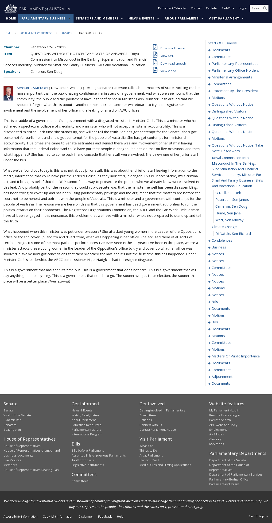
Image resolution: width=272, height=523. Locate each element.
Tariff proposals (83, 460)
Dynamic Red (13, 420)
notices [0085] (218, 261)
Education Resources (86, 425)
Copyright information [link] (58, 517)
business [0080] (219, 247)
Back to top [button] (258, 516)
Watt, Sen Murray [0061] (229, 220)
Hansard (66, 33)
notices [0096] (218, 281)
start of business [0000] (222, 43)
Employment (218, 430)
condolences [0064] (222, 240)
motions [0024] (218, 97)
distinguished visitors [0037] (229, 111)
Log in (243, 9)
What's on (147, 446)
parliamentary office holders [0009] (235, 70)
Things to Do (148, 451)
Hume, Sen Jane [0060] (228, 213)
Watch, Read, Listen (85, 415)
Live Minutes (12, 460)
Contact (196, 9)
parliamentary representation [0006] (236, 63)
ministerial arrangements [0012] (232, 77)
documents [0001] (221, 50)
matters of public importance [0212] (236, 356)
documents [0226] (221, 363)
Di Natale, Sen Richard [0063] (233, 233)
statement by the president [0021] (235, 91)
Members (10, 465)
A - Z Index (216, 434)
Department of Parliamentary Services (236, 475)
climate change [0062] (224, 227)
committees (222, 342)
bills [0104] (215, 301)
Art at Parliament (151, 455)
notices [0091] (218, 274)
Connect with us (151, 425)
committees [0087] (222, 267)
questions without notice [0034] (232, 104)
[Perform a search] (264, 8)
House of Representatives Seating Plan (31, 470)
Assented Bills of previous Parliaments (99, 455)
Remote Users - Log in (224, 415)
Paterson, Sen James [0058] (232, 199)
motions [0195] (218, 349)
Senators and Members (97, 18)
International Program (87, 434)
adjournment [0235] (222, 376)
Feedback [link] (105, 517)
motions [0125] (218, 315)
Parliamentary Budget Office (229, 479)
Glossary (215, 439)
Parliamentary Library (86, 430)
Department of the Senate (227, 460)
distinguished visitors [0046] (229, 125)
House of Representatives (22, 446)
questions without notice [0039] (232, 118)
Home (11, 18)
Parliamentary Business (43, 18)
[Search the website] (259, 8)
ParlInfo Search (220, 420)
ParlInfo (211, 9)
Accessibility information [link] (21, 517)
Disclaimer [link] (85, 517)
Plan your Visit (149, 460)
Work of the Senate (17, 415)
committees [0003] (222, 56)
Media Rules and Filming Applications (165, 465)
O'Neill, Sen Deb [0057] (228, 192)
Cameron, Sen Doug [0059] (231, 206)
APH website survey (223, 425)
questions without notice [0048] (232, 131)
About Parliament (181, 18)
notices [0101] (218, 295)
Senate (9, 410)
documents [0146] (221, 329)
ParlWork (227, 9)
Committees (80, 481)
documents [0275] (221, 383)
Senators (10, 425)
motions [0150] (218, 335)
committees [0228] (222, 370)
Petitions (146, 420)
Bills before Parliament (88, 451)
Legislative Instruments (88, 465)
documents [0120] (221, 308)
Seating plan (12, 430)
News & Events (141, 18)
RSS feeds (216, 444)
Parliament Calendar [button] (172, 9)
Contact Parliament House (158, 430)
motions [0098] (218, 288)
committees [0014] (222, 84)
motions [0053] (218, 138)
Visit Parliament (224, 18)
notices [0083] (218, 254)
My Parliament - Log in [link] (224, 410)
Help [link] (120, 517)
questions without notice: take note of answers (237, 148)
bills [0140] (215, 322)
